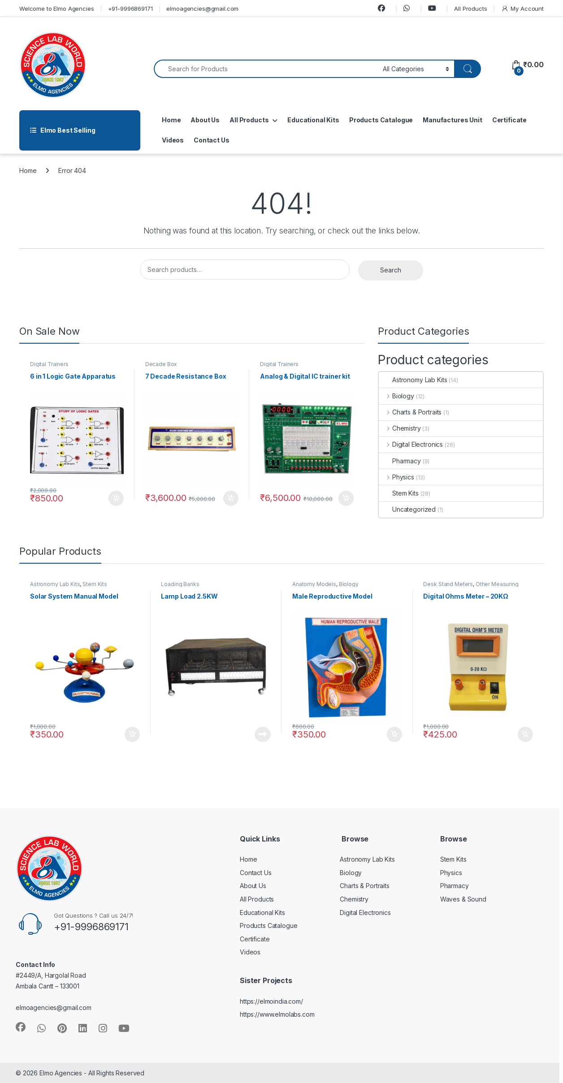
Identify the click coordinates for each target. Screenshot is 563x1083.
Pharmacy (400, 461)
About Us (205, 120)
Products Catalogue (381, 120)
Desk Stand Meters (448, 584)
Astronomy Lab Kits (413, 380)
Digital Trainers (49, 364)
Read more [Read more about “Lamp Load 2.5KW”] (263, 734)
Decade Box (161, 364)
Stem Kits (399, 493)
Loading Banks (180, 584)
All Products (470, 8)
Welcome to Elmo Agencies (56, 8)
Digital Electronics (411, 444)
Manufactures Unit (452, 120)
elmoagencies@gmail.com (202, 8)
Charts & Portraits (410, 412)
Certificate (509, 120)
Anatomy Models (314, 584)
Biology (396, 396)
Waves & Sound (463, 899)
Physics (396, 477)
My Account (522, 9)
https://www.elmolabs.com (277, 1014)
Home (171, 120)
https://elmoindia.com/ (271, 1001)
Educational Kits (313, 120)
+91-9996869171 (130, 8)
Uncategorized (407, 509)
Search (390, 270)
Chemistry (400, 428)
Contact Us (212, 140)
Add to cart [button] (116, 498)
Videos (173, 140)
